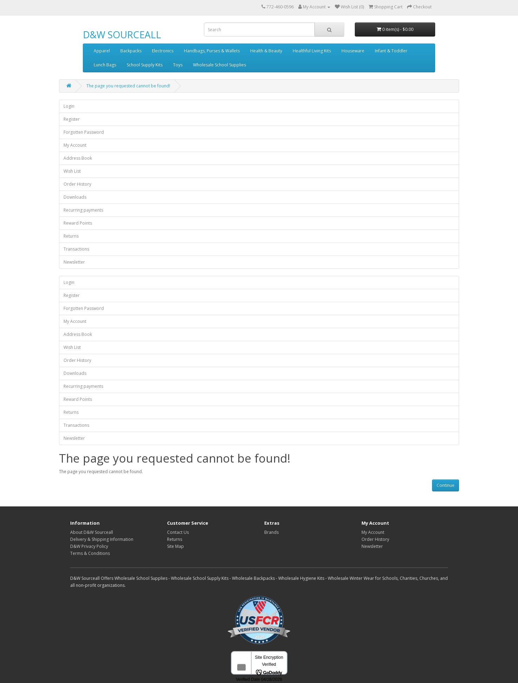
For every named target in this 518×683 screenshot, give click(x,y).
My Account (75, 145)
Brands (271, 532)
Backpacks (130, 51)
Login (69, 106)
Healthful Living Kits (312, 51)
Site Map (175, 546)
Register (72, 119)
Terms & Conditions (90, 553)
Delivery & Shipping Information (101, 539)
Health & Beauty (266, 51)
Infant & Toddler (391, 51)
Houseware (352, 51)
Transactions (76, 249)
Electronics (162, 51)
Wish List (72, 171)
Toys (177, 65)
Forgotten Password (84, 132)
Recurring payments (83, 210)
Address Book (78, 158)
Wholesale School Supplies (219, 65)
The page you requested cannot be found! (128, 86)
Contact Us (178, 532)
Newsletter (74, 262)
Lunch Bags (105, 65)
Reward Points (78, 223)
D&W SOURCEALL (122, 34)
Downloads (75, 197)
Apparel (102, 51)
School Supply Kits (144, 65)
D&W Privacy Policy (89, 546)
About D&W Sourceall (91, 532)
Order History (77, 184)
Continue (445, 485)
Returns (71, 236)
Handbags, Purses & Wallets (212, 51)
